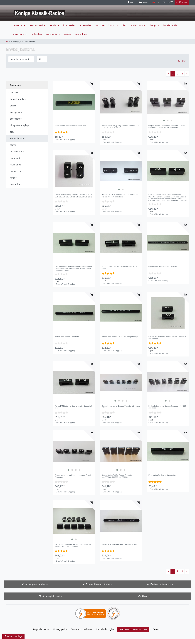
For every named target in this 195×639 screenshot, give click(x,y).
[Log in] (130, 2)
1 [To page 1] (173, 73)
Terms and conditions (81, 629)
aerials (53, 25)
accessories (85, 25)
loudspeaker (69, 25)
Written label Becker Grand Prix (67, 337)
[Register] (143, 2)
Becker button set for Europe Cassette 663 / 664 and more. (167, 407)
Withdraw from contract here (133, 629)
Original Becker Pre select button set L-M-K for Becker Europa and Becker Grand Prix (166, 126)
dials (124, 25)
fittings (152, 25)
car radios (18, 25)
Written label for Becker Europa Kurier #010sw (120, 544)
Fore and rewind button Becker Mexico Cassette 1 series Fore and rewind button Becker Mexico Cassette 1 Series (73, 269)
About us (146, 596)
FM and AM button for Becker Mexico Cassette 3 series (73, 407)
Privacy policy (60, 629)
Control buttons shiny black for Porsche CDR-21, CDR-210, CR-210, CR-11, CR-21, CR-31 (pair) (73, 196)
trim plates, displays (105, 25)
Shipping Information (52, 596)
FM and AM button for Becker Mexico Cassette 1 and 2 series (167, 337)
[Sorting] (21, 59)
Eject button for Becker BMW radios (162, 475)
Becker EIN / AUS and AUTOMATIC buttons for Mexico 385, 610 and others (120, 196)
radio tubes (36, 34)
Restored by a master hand (99, 584)
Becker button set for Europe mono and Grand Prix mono (73, 476)
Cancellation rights (105, 629)
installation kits (170, 25)
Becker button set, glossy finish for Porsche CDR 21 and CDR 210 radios (120, 126)
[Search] (163, 2)
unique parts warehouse (36, 584)
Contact (156, 629)
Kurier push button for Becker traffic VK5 (70, 126)
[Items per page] (42, 59)
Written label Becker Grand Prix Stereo (163, 267)
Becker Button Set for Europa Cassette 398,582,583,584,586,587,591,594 (117, 476)
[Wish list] (170, 2)
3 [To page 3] (182, 73)
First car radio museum (162, 584)
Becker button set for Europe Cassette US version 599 (121, 407)
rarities (67, 34)
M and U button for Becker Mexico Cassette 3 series (119, 268)
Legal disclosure (41, 629)
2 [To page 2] (177, 73)
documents (51, 34)
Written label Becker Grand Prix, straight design (120, 337)
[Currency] (158, 2)
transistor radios (37, 25)
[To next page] (187, 73)
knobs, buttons (138, 25)
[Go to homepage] (13, 41)
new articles (81, 34)
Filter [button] (181, 61)
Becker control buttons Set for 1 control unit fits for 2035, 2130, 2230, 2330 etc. (73, 545)
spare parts (18, 34)
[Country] (153, 2)
